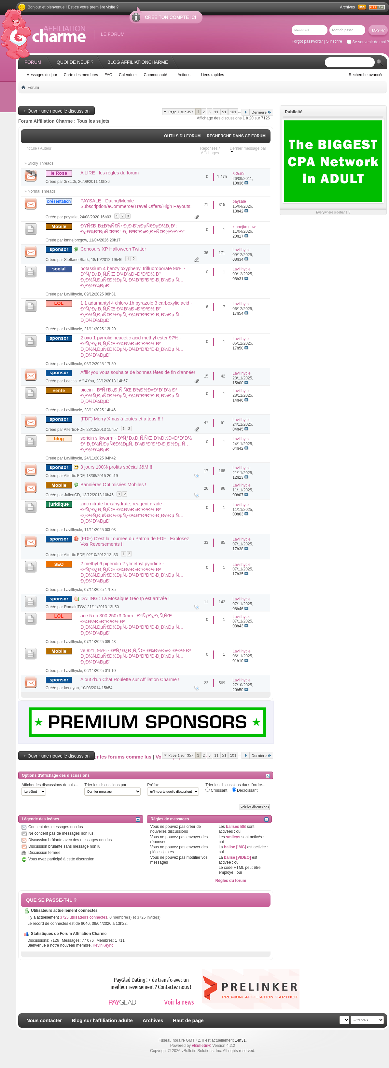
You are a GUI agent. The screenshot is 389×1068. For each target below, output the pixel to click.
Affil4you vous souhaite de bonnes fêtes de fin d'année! (137, 372)
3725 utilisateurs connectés (83, 917)
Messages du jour (41, 75)
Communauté (155, 75)
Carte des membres (81, 75)
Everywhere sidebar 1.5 (333, 212)
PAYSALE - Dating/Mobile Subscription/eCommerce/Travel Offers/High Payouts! (136, 203)
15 (206, 376)
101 (233, 111)
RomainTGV (74, 607)
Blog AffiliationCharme (137, 62)
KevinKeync (103, 945)
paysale (70, 217)
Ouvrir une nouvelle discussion (56, 111)
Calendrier (128, 75)
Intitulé (31, 148)
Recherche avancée (366, 75)
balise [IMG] (235, 847)
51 (224, 111)
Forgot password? (307, 41)
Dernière (261, 112)
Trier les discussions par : (106, 785)
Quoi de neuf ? (75, 62)
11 (216, 111)
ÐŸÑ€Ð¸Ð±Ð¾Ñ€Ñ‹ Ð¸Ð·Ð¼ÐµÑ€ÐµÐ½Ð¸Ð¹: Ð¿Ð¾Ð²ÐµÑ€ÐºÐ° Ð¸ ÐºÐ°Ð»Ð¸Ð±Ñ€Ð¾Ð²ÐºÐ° (132, 228)
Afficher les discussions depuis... (49, 785)
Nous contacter (44, 1020)
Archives (347, 7)
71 (206, 204)
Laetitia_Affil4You (79, 381)
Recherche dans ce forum (236, 136)
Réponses (208, 148)
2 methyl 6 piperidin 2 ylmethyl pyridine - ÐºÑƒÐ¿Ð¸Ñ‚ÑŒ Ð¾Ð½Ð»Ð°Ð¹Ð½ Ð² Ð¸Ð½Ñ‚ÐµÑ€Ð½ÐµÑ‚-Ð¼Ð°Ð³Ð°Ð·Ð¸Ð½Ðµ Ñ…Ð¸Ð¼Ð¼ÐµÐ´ (132, 572)
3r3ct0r (70, 181)
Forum (32, 62)
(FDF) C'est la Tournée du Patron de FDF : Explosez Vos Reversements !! (134, 541)
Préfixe (153, 785)
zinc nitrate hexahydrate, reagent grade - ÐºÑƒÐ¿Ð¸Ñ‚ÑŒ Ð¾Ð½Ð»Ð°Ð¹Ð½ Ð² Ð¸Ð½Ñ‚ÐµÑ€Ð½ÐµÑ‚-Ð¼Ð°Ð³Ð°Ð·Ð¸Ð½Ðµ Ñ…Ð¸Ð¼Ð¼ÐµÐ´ (132, 512)
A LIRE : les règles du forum (109, 172)
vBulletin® (201, 1045)
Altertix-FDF (74, 429)
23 (206, 683)
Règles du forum (230, 880)
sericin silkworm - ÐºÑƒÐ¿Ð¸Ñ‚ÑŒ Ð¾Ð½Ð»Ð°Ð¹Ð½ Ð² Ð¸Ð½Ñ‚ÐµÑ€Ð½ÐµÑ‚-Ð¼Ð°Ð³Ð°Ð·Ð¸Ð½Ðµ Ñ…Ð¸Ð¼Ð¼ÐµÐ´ (136, 443)
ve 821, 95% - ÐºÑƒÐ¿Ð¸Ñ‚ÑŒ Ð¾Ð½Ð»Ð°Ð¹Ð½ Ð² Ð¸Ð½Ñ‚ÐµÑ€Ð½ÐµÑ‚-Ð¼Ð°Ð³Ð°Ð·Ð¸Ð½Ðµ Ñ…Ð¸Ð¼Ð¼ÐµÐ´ (135, 656)
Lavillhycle (73, 294)
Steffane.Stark (76, 259)
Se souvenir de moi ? (368, 42)
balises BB (236, 826)
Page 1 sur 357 (180, 111)
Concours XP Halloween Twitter (113, 249)
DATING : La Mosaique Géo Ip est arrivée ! (125, 598)
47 (206, 422)
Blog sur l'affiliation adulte (102, 1020)
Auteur (45, 148)
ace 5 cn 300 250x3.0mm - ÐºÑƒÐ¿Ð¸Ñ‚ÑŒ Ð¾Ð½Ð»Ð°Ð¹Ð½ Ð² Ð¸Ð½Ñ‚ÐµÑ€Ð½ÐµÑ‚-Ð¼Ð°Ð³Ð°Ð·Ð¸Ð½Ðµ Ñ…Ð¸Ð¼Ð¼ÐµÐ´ (132, 624)
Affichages (210, 153)
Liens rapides (212, 75)
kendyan (71, 688)
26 (206, 488)
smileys (233, 837)
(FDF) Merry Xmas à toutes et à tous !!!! (121, 418)
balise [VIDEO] (237, 857)
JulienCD (72, 495)
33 (206, 542)
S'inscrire (334, 41)
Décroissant (245, 790)
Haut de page (188, 1020)
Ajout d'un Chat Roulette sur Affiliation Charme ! (129, 679)
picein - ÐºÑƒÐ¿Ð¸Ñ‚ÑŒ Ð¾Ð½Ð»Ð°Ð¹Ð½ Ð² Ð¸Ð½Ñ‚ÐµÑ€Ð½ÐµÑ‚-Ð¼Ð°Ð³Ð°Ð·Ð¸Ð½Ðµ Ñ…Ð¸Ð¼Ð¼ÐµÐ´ (132, 395)
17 (206, 471)
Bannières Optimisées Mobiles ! (113, 484)
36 (206, 253)
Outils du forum (182, 136)
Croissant (216, 790)
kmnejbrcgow (75, 240)
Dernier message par (248, 149)
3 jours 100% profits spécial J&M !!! (117, 467)
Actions (184, 75)
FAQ (108, 75)
